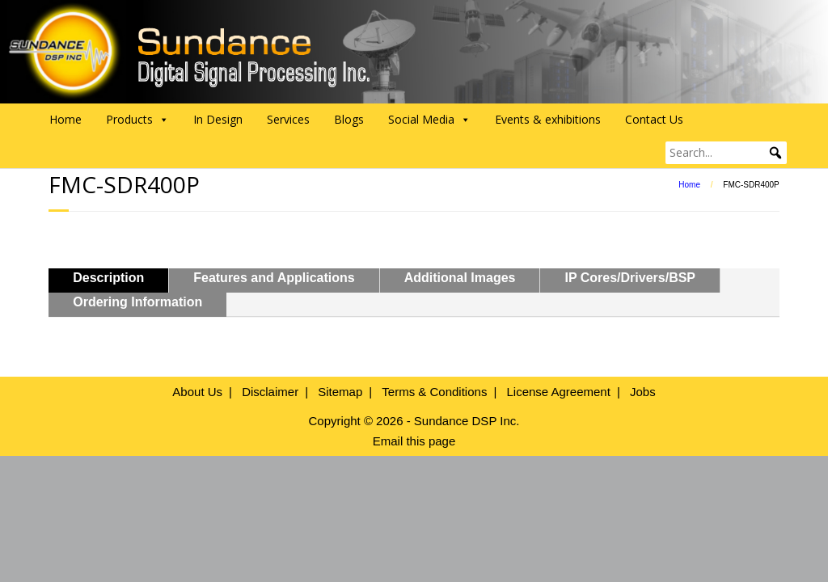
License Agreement (558, 392)
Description (108, 278)
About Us (197, 392)
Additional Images (460, 278)
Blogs (349, 119)
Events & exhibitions (548, 119)
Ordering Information (137, 302)
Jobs (643, 392)
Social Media (429, 119)
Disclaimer (270, 392)
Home (65, 119)
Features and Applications (273, 278)
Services (288, 119)
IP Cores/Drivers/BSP (629, 278)
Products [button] (137, 119)
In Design (218, 119)
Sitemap (340, 392)
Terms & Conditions (434, 392)
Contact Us (654, 119)
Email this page (414, 441)
